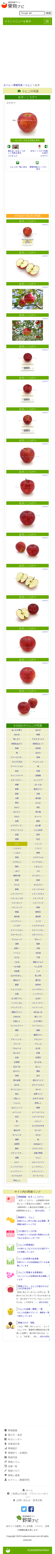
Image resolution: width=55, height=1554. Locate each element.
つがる (17, 962)
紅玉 (38, 839)
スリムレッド (17, 939)
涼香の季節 (38, 1153)
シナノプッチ (38, 898)
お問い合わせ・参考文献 (27, 1500)
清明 (17, 944)
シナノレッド (17, 907)
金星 (17, 821)
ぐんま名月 (38, 830)
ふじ (17, 1035)
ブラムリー (38, 1039)
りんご (28, 85)
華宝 (17, 803)
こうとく (38, 848)
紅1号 (38, 1048)
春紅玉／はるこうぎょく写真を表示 (16, 152)
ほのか (17, 1085)
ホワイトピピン (38, 1085)
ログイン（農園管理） (17, 1480)
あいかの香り (17, 730)
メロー (17, 1126)
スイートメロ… (38, 930)
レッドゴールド (17, 1167)
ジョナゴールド (38, 926)
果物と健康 (12, 1475)
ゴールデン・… (38, 876)
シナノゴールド (38, 889)
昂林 (17, 857)
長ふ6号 (38, 976)
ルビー (17, 1162)
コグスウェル (38, 857)
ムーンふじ (16, 1112)
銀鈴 (38, 821)
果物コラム (12, 1462)
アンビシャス (38, 762)
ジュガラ (16, 926)
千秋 (38, 948)
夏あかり (16, 980)
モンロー (38, 1130)
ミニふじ (16, 1103)
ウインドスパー (17, 776)
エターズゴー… (17, 780)
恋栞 (17, 835)
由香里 (17, 1144)
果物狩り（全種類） (16, 1453)
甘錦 (38, 757)
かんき (38, 803)
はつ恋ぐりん (17, 998)
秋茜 (38, 735)
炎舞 (17, 785)
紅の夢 (38, 826)
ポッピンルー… (17, 1089)
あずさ (38, 753)
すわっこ (38, 939)
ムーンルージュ (38, 1112)
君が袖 (38, 812)
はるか (38, 998)
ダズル (17, 957)
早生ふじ (16, 1180)
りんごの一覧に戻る (18, 167)
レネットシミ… (38, 1171)
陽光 (17, 1148)
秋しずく (16, 739)
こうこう (38, 844)
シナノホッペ (17, 903)
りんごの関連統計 (26, 1245)
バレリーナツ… (38, 1003)
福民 (17, 1030)
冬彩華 (17, 971)
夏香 (17, 985)
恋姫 (17, 839)
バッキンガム (17, 1003)
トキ (38, 971)
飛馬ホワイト (17, 1012)
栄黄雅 (38, 776)
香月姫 (38, 798)
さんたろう (38, 885)
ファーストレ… (38, 1026)
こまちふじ (38, 867)
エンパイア (38, 780)
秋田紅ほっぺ (38, 744)
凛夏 (17, 1158)
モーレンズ (16, 1135)
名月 (17, 1117)
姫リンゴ (38, 1017)
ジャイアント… (17, 921)
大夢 (17, 798)
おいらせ (38, 785)
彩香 (17, 880)
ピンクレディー (17, 1026)
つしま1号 (38, 967)
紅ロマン (16, 1071)
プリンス (38, 1044)
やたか (38, 1135)
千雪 (38, 957)
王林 (38, 794)
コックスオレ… (38, 862)
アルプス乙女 (17, 762)
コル (38, 871)
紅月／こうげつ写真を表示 (39, 152)
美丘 (17, 1094)
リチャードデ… (17, 1153)
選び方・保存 (13, 1435)
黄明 (38, 853)
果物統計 (10, 1448)
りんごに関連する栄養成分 (30, 1272)
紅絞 (17, 1057)
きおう (17, 807)
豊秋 (38, 1071)
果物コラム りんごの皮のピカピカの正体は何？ (33, 1287)
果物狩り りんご (26, 1217)
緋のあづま (38, 1012)
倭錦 (17, 1139)
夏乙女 (38, 980)
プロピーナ (16, 1048)
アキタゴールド (38, 739)
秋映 (17, 748)
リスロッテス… (38, 1148)
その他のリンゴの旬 (27, 1231)
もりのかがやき (38, 1126)
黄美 (17, 794)
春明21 (38, 912)
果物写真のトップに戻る (38, 168)
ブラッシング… (17, 1039)
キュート (38, 817)
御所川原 (16, 876)
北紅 (38, 807)
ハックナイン (38, 994)
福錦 (38, 1030)
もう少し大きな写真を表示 (27, 140)
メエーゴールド (38, 1117)
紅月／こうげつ (27, 221)
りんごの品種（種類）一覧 (30, 1309)
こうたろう (16, 848)
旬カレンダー (13, 1439)
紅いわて (16, 1053)
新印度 (17, 917)
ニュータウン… (38, 989)
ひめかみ (16, 1017)
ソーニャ (16, 953)
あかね (17, 735)
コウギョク (12, 156)
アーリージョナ (17, 766)
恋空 (38, 835)
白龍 (17, 994)
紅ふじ (38, 1067)
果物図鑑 (10, 1430)
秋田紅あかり (17, 744)
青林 (38, 944)
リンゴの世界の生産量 (28, 1258)
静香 (17, 889)
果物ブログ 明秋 (26, 1322)
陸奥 (38, 1108)
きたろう (16, 812)
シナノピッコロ (17, 898)
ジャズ (38, 921)
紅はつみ (16, 1067)
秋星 (38, 907)
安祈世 (38, 748)
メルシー (38, 1121)
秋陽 (17, 912)
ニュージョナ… (17, 989)
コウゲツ (44, 156)
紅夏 (38, 1053)
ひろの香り (38, 1021)
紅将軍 (17, 1062)
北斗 (38, 1076)
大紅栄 (38, 953)
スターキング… (17, 935)
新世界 (38, 917)
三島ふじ (16, 1098)
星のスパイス (38, 1080)
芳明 (17, 1076)
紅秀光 (38, 1057)
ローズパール (38, 1176)
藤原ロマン (38, 1035)
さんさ (17, 885)
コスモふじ (16, 862)
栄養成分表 (12, 1444)
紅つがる (38, 1062)
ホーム (7, 85)
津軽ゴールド (38, 962)
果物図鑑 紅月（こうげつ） (31, 1197)
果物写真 (18, 85)
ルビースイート (38, 1162)
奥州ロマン (38, 789)
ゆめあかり (38, 1144)
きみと (17, 817)
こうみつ (16, 853)
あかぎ (38, 730)
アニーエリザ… (17, 757)
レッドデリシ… (38, 1167)
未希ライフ (38, 1094)
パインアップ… (17, 1007)
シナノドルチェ (38, 894)
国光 (17, 867)
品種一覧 (10, 1466)
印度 (38, 771)
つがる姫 (16, 967)
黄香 (17, 789)
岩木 (17, 771)
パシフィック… (38, 1007)
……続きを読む (38, 1210)
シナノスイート (17, 894)
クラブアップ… (17, 826)
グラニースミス (17, 830)
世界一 (17, 948)
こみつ (17, 871)
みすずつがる (38, 1098)
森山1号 (17, 1130)
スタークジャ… (38, 935)
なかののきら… (17, 976)
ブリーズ (16, 1044)
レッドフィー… (17, 1171)
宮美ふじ (38, 1103)
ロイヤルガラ (17, 1176)
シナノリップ (38, 903)
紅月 (17, 844)
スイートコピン (17, 930)
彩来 (38, 880)
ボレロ (38, 1089)
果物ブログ (12, 1471)
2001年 (38, 985)
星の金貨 (16, 1080)
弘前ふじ (16, 1021)
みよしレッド (17, 1108)
